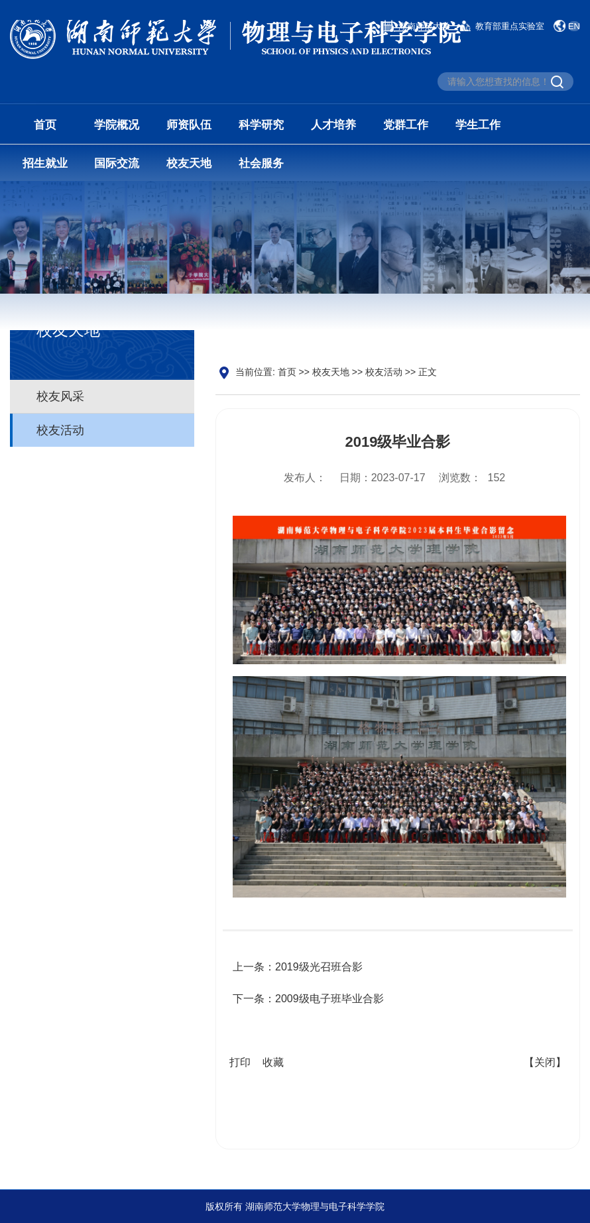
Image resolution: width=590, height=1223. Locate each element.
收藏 (273, 1066)
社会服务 (261, 163)
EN (574, 26)
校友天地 (188, 163)
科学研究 (261, 125)
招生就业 (45, 163)
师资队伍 (188, 125)
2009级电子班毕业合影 (329, 1002)
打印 (240, 1066)
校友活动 (60, 430)
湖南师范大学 (424, 26)
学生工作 (478, 125)
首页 (45, 125)
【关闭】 (545, 1066)
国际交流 (116, 163)
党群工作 (405, 125)
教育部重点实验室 (509, 26)
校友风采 (60, 397)
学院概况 (116, 125)
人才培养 (333, 125)
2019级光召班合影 (319, 970)
